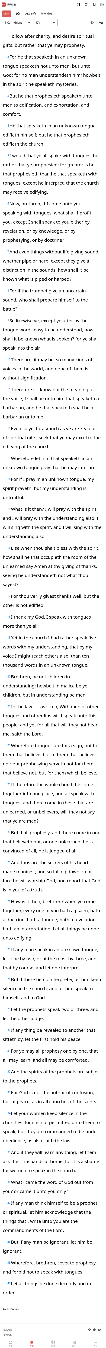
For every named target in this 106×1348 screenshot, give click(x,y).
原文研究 (30, 13)
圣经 (6, 13)
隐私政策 (8, 1329)
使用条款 (8, 1334)
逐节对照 (46, 13)
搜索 (17, 13)
